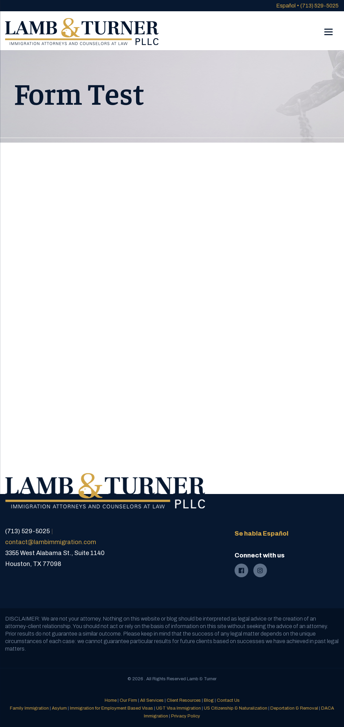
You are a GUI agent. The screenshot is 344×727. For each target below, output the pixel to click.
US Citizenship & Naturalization (235, 708)
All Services (152, 700)
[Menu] (328, 27)
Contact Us (228, 700)
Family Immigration (29, 708)
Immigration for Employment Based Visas (111, 708)
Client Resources (184, 700)
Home (111, 700)
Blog (209, 700)
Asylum (59, 708)
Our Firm (128, 700)
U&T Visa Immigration (178, 708)
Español (286, 6)
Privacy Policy (185, 716)
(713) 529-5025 (319, 6)
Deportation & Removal (294, 708)
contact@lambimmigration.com (50, 542)
